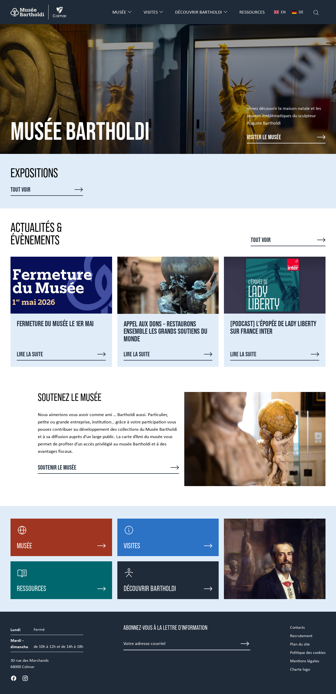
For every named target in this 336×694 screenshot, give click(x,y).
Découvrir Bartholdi (198, 12)
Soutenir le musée (57, 467)
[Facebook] (13, 678)
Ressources (252, 12)
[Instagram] (25, 678)
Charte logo (300, 669)
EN (280, 12)
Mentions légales (304, 661)
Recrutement (301, 635)
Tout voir (20, 189)
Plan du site (300, 644)
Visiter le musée (264, 137)
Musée (119, 12)
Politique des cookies (308, 652)
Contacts (297, 627)
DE (297, 12)
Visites (151, 12)
